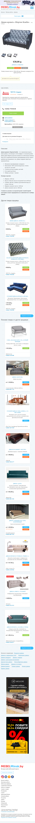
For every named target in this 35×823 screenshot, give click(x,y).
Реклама (3, 803)
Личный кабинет (5, 798)
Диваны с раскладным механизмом (10, 661)
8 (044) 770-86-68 (9, 110)
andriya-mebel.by (8, 119)
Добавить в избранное (17, 64)
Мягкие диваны (5, 666)
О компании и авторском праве (7, 813)
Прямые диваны (5, 670)
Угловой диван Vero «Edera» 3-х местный (17, 413)
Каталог (3, 12)
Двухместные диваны (6, 663)
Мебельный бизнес (5, 796)
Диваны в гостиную (16, 666)
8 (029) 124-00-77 (10, 644)
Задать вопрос (13, 115)
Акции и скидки (5, 791)
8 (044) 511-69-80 (10, 357)
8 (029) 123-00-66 (10, 571)
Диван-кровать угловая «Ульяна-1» (17, 558)
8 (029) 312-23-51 (10, 607)
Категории (18, 16)
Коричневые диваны (23, 657)
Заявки (2, 801)
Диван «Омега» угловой (17, 593)
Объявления (4, 805)
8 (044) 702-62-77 (10, 463)
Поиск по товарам (5, 789)
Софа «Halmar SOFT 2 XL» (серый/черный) (17, 342)
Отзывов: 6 (20, 94)
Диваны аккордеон (6, 659)
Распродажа (4, 792)
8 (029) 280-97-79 (9, 123)
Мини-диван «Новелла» (17, 222)
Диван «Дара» (17, 485)
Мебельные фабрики (6, 785)
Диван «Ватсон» (17, 379)
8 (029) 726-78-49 (10, 429)
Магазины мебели (5, 784)
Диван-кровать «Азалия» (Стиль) (17, 629)
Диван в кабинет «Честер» (17, 451)
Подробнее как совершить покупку (8, 819)
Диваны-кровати (5, 668)
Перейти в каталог (26, 317)
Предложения (4, 806)
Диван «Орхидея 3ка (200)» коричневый (17, 523)
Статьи (2, 794)
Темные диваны (16, 668)
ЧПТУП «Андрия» (15, 92)
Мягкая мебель (9, 12)
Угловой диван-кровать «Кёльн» (17, 298)
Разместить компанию (7, 774)
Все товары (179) (7, 105)
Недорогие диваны (19, 655)
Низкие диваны (26, 668)
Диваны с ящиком (17, 659)
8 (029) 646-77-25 (10, 391)
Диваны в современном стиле (8, 657)
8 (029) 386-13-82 (10, 500)
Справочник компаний (6, 787)
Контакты (3, 808)
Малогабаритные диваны (20, 663)
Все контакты (17, 128)
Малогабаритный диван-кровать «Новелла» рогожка (17, 260)
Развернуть (5, 143)
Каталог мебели (4, 782)
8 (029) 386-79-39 (10, 536)
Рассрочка (3, 799)
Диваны (16, 12)
